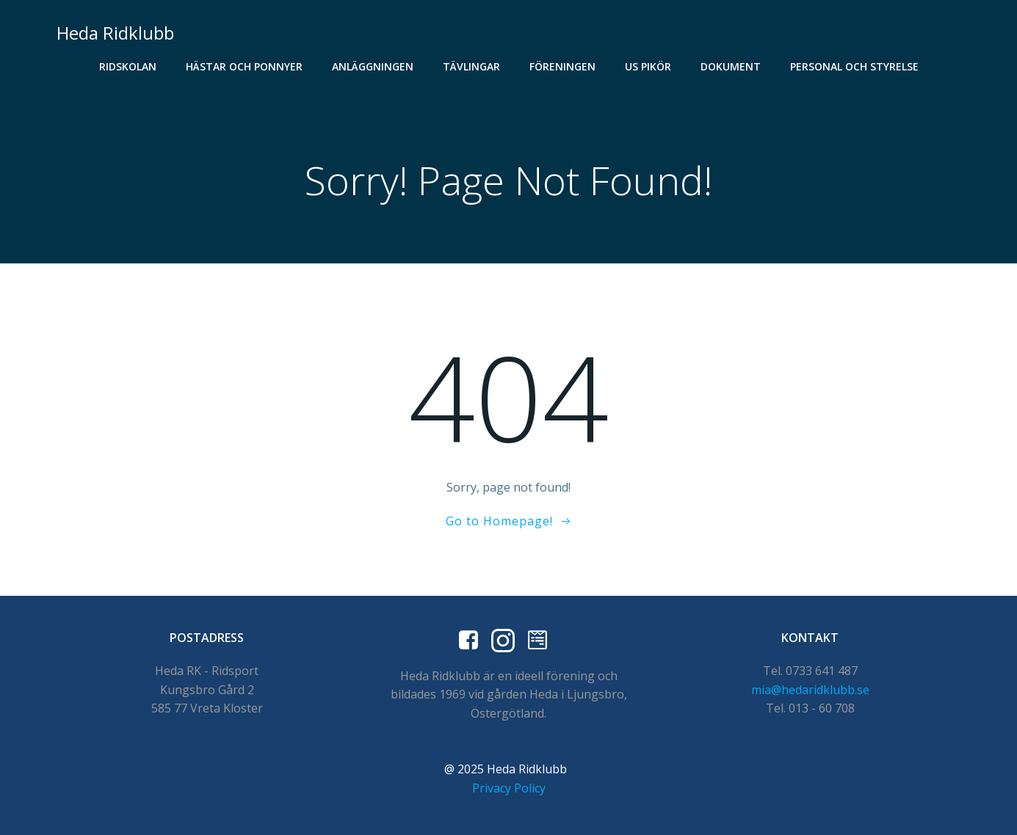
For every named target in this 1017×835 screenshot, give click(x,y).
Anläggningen (372, 66)
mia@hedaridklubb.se (810, 690)
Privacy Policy (509, 788)
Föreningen (562, 66)
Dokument (731, 66)
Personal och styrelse (854, 66)
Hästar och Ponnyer (244, 66)
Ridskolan (127, 66)
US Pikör (648, 66)
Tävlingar (471, 66)
